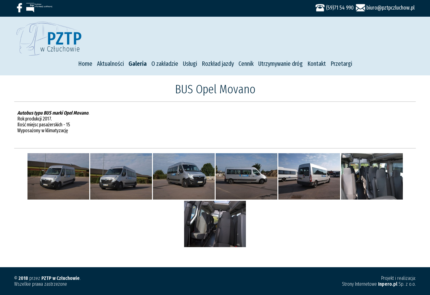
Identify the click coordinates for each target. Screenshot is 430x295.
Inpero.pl (387, 284)
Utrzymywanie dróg (280, 63)
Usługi (190, 63)
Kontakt (316, 63)
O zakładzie (164, 63)
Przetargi (341, 63)
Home (85, 63)
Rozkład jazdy (218, 63)
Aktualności (110, 63)
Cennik (246, 63)
